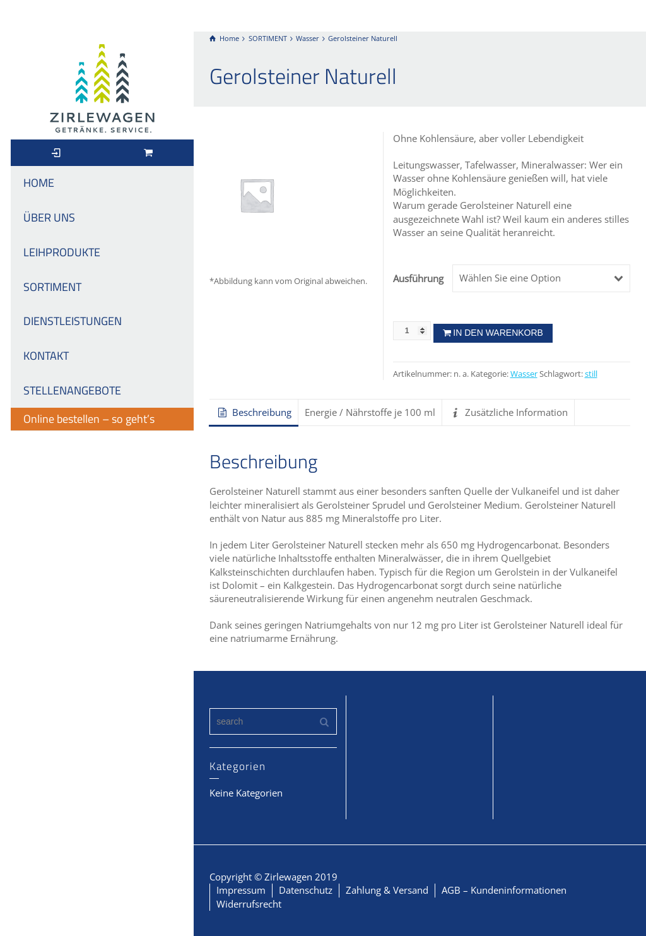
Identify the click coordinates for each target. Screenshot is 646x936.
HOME (38, 182)
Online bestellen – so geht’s (89, 418)
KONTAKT (46, 355)
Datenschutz (305, 890)
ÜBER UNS (49, 217)
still (591, 374)
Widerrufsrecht (248, 903)
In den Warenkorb (498, 333)
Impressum (241, 890)
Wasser (523, 374)
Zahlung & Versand (387, 890)
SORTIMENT (52, 286)
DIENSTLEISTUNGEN (72, 320)
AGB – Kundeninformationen (504, 890)
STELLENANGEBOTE (72, 390)
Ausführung (418, 278)
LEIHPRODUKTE (61, 252)
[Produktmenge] (412, 330)
